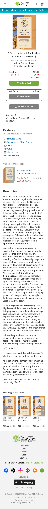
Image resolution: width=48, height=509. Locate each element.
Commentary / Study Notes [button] (19, 142)
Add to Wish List (24, 106)
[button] (37, 4)
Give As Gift (24, 96)
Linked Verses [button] (12, 155)
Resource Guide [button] (13, 138)
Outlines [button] (10, 148)
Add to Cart (24, 83)
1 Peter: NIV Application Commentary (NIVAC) (23, 422)
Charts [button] (9, 145)
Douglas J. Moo (28, 63)
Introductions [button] (12, 152)
